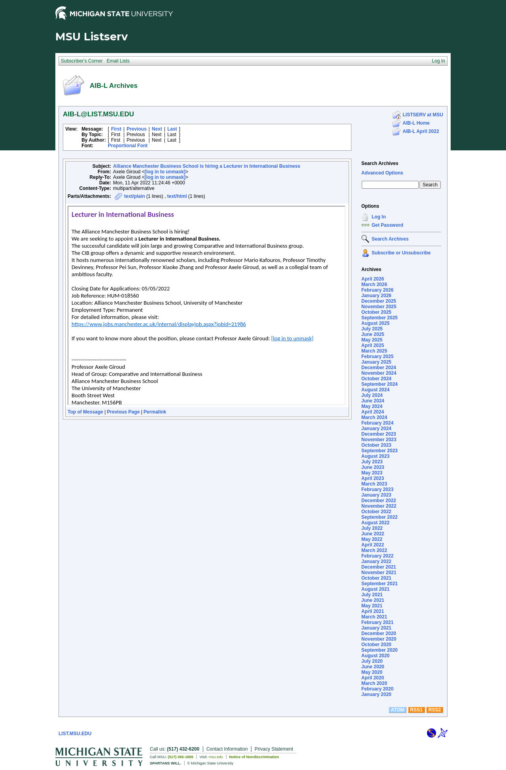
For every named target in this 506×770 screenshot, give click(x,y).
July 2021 (372, 594)
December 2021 (378, 567)
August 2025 (375, 323)
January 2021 (376, 628)
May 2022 (371, 539)
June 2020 (372, 666)
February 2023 (377, 489)
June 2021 (372, 600)
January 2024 (376, 428)
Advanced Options (382, 173)
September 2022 (379, 517)
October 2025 (376, 312)
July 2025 (372, 329)
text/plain (134, 196)
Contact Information (227, 749)
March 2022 (374, 550)
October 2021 (376, 578)
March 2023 (374, 484)
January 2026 (376, 295)
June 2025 (372, 334)
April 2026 (372, 279)
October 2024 (376, 378)
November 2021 (378, 572)
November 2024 (378, 373)
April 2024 (372, 412)
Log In (379, 217)
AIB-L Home (416, 123)
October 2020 (376, 644)
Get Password (387, 225)
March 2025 (374, 351)
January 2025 (376, 362)
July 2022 (372, 528)
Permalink (154, 412)
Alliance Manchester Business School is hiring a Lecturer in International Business (206, 166)
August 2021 (375, 589)
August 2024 (375, 390)
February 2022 (377, 556)
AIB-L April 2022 (421, 131)
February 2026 (377, 290)
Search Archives (379, 163)
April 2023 (372, 478)
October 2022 (376, 511)
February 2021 (377, 622)
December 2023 (378, 434)
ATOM (397, 710)
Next (157, 129)
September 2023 (379, 450)
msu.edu (216, 757)
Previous (136, 129)
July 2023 (372, 462)
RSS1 (416, 710)
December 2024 (378, 367)
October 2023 (376, 445)
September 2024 (379, 384)
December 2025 (378, 301)
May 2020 (371, 672)
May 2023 (371, 473)
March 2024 (374, 417)
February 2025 (377, 356)
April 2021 (372, 611)
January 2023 (376, 495)
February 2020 (377, 689)
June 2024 (372, 401)
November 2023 (378, 439)
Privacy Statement (274, 749)
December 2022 (378, 500)
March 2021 (374, 617)
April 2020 (372, 678)
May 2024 (371, 406)
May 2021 (371, 606)
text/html (177, 196)
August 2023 (375, 456)
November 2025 (378, 306)
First (116, 129)
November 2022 (378, 506)
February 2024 (377, 423)
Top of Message (85, 412)
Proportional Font (128, 145)
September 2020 (379, 650)
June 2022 (372, 534)
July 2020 (372, 661)
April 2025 (372, 345)
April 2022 (372, 545)
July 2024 (372, 395)
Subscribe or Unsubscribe (401, 253)
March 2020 (374, 683)
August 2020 (375, 655)
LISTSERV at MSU (423, 115)
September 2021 (379, 583)
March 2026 (374, 284)
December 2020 (378, 633)
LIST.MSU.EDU (75, 733)
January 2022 (376, 561)
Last (172, 129)
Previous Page (123, 412)
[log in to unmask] (165, 171)
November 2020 (378, 639)
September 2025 (379, 318)
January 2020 (376, 694)
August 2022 (375, 522)
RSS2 (435, 710)
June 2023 (372, 467)
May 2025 (371, 340)
